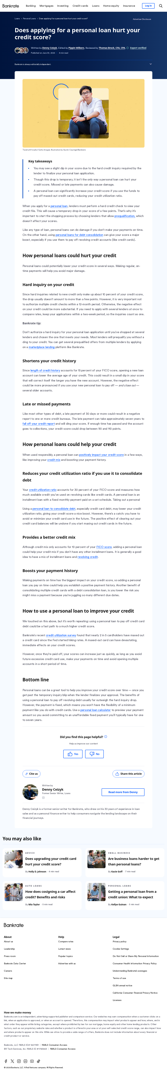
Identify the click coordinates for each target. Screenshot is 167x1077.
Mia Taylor (34, 904)
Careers (8, 971)
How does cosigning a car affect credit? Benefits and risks (50, 894)
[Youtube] (32, 1061)
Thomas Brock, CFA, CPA (112, 47)
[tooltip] (105, 737)
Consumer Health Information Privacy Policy (135, 963)
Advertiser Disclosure (142, 19)
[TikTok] (38, 1061)
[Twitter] (12, 1061)
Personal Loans (29, 19)
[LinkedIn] (25, 1061)
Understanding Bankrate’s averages (130, 971)
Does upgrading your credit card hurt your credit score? (50, 861)
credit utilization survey (61, 635)
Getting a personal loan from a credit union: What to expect (132, 894)
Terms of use (119, 978)
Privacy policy (120, 942)
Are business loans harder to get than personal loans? (133, 861)
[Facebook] (6, 1061)
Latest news (64, 949)
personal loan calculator (95, 710)
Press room (10, 956)
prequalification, (124, 216)
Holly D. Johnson (37, 871)
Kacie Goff (116, 871)
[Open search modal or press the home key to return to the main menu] (160, 5)
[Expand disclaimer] (150, 64)
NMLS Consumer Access (54, 1045)
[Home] (11, 5)
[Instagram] (19, 1061)
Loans (17, 19)
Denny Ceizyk (49, 47)
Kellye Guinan (118, 904)
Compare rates (65, 942)
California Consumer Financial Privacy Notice (135, 993)
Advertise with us (67, 963)
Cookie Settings (121, 949)
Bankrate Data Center (15, 963)
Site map (8, 978)
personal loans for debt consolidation (79, 234)
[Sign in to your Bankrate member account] (148, 6)
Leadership (9, 949)
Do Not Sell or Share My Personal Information (136, 956)
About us (8, 942)
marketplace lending (42, 347)
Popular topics (65, 956)
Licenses (117, 1000)
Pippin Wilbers (76, 47)
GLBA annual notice (122, 985)
